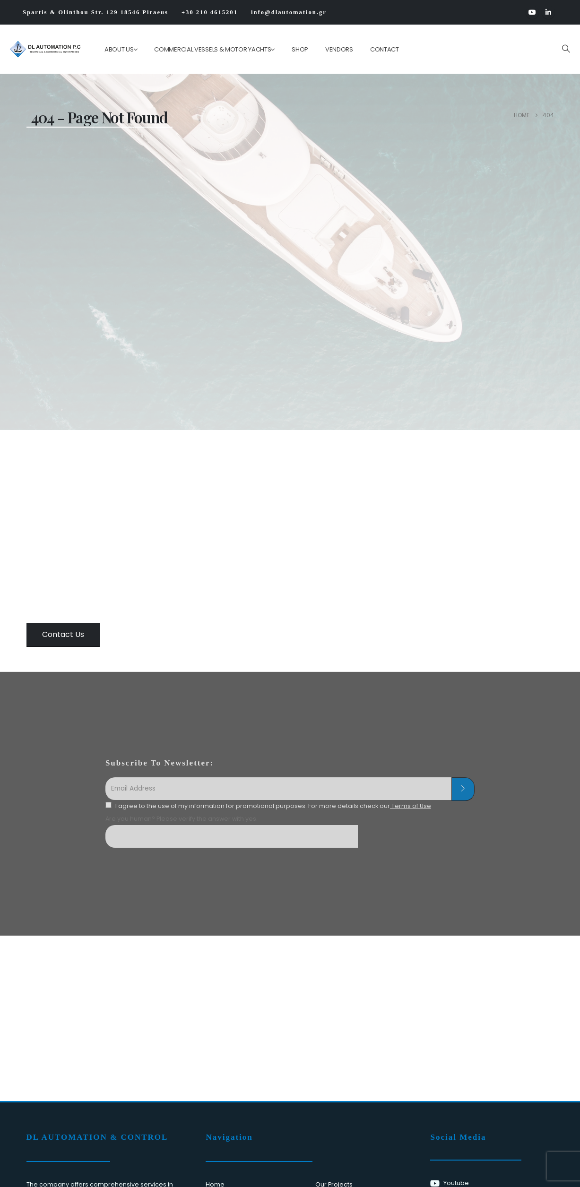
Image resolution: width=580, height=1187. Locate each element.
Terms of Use (410, 806)
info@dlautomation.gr (289, 12)
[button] (566, 49)
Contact (384, 49)
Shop (300, 49)
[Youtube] (532, 12)
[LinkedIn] (548, 12)
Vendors (339, 49)
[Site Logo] (38, 49)
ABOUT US (119, 49)
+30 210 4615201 (210, 12)
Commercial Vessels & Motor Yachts (212, 49)
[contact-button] (463, 789)
